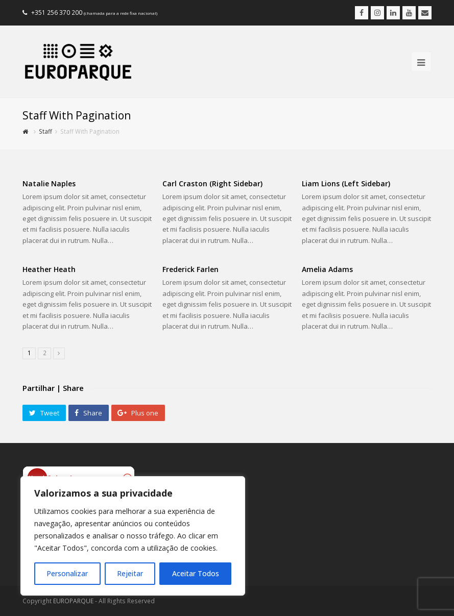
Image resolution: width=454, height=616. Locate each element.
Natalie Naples (49, 183)
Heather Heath (49, 269)
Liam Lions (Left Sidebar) (346, 183)
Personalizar (67, 573)
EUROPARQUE (73, 601)
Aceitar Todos (195, 573)
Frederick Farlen (190, 269)
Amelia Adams (327, 269)
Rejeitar (130, 573)
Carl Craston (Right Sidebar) (212, 183)
